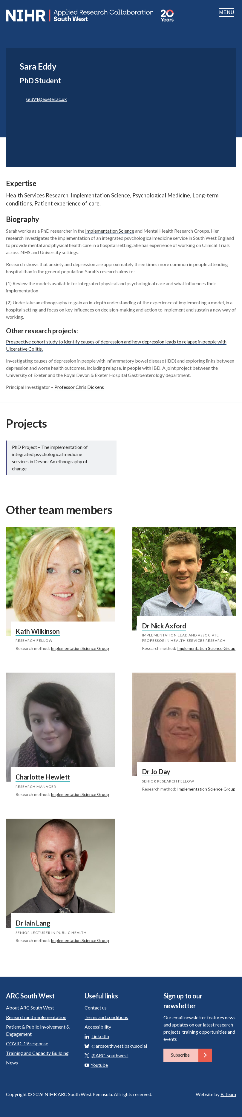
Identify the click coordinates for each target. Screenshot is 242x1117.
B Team (228, 1094)
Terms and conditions (106, 1017)
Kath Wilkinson (38, 631)
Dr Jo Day (156, 772)
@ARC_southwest (109, 1055)
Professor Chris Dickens (79, 387)
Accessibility (98, 1026)
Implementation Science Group (80, 648)
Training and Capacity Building (37, 1053)
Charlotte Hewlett (43, 777)
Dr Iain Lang (33, 923)
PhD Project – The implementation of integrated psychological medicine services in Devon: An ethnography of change (50, 457)
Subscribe (191, 1055)
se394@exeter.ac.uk (46, 99)
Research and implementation (36, 1017)
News (12, 1062)
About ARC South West (30, 1007)
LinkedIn (100, 1036)
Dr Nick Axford (164, 626)
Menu (227, 12)
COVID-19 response (27, 1043)
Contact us (96, 1007)
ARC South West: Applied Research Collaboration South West (80, 16)
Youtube (96, 1065)
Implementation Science (109, 231)
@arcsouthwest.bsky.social (119, 1046)
